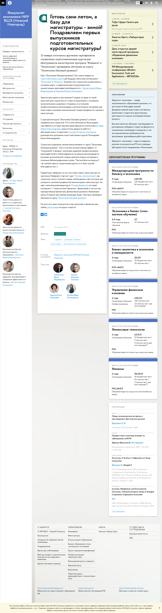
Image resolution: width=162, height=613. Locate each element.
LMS (131, 538)
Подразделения (43, 546)
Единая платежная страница (48, 563)
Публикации (118, 407)
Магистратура (74, 535)
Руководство (42, 535)
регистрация (53, 207)
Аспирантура (8, 102)
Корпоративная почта (138, 533)
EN (141, 3)
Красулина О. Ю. (119, 423)
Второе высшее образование (80, 540)
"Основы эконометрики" (85, 175)
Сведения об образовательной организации (50, 541)
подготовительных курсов (52, 78)
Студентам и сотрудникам (137, 528)
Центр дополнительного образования (13, 68)
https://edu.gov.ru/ (86, 588)
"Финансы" (58, 81)
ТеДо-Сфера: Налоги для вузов (125, 23)
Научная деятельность (12, 123)
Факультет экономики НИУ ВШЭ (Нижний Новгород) (16, 18)
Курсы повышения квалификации (81, 550)
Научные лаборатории (108, 531)
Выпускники (7, 128)
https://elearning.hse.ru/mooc (131, 588)
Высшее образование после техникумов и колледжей (79, 545)
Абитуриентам (9, 88)
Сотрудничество (10, 133)
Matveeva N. (117, 465)
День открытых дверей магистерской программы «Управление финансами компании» (125, 53)
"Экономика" (46, 81)
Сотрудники (8, 119)
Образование (8, 84)
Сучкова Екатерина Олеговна (81, 132)
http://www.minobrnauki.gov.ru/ (50, 588)
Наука (102, 527)
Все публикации (118, 511)
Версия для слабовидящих (48, 550)
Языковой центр (74, 565)
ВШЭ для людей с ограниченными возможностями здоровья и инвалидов (51, 556)
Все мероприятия (120, 83)
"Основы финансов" (79, 185)
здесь (141, 606)
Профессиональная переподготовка (76, 555)
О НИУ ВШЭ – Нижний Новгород (51, 531)
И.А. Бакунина (137, 442)
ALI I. (114, 499)
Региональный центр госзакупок (81, 561)
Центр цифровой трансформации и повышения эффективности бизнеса (14, 59)
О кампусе (43, 527)
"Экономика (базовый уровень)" (72, 197)
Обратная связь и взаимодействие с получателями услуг (81, 576)
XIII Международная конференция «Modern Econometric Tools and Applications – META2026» (125, 71)
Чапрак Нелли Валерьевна (13, 233)
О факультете (8, 114)
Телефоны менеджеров (12, 156)
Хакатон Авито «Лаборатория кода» (128, 39)
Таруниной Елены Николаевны (69, 91)
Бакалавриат (73, 531)
